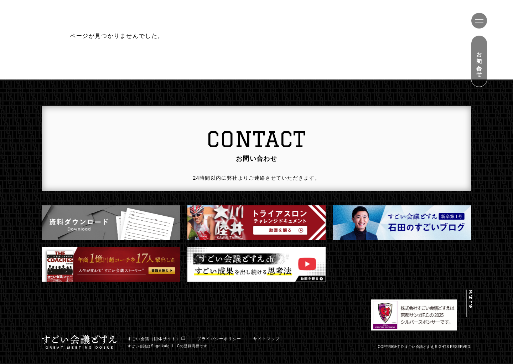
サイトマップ (268, 339)
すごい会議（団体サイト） (158, 339)
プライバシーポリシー (221, 339)
